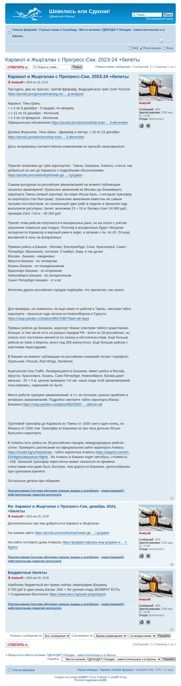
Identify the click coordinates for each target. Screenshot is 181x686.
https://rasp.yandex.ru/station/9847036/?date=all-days (48, 318)
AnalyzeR (17, 82)
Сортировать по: (99, 635)
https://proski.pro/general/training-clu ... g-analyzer (46, 94)
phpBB (82, 677)
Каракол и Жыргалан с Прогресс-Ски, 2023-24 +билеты (72, 60)
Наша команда (87, 669)
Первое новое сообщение (112, 66)
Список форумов (24, 29)
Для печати (161, 41)
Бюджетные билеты (27, 572)
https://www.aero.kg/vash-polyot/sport (77, 594)
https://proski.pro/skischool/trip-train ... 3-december (89, 122)
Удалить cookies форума (116, 669)
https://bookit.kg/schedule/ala (30, 452)
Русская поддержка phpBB (90, 680)
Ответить (17, 67)
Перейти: (53, 659)
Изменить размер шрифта (169, 41)
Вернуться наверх (171, 498)
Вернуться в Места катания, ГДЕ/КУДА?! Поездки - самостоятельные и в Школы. (62, 655)
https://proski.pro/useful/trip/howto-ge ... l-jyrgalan (45, 175)
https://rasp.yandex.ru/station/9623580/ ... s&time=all (62, 404)
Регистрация (152, 48)
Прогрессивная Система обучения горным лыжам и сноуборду (53, 490)
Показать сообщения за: (40, 635)
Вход (170, 48)
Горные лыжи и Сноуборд (58, 29)
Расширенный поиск (159, 18)
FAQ (135, 48)
